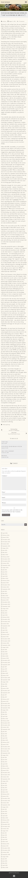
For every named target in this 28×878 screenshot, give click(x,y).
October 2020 (6, 643)
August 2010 (5, 856)
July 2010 (5, 859)
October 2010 (6, 852)
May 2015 (5, 736)
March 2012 (5, 818)
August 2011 (5, 831)
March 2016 (5, 718)
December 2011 (6, 824)
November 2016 (6, 705)
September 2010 (6, 854)
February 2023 (6, 598)
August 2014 (5, 755)
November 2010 (6, 850)
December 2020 (6, 638)
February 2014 (6, 768)
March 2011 (5, 841)
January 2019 (6, 675)
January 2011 (5, 846)
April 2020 (5, 654)
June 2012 (5, 811)
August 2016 (5, 710)
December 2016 (6, 703)
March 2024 (5, 578)
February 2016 (6, 720)
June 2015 (5, 733)
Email (4, 497)
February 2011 (6, 843)
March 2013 (5, 792)
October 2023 (6, 587)
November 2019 (6, 662)
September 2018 (6, 679)
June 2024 (5, 572)
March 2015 (5, 740)
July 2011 (5, 833)
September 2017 (6, 692)
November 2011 (6, 826)
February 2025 (6, 557)
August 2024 (5, 567)
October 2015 (6, 727)
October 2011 (6, 828)
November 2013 (6, 774)
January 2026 (6, 537)
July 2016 (5, 712)
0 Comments (21, 21)
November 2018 (6, 677)
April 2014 (5, 764)
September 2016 (6, 708)
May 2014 (5, 761)
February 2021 (6, 634)
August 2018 (5, 682)
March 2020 (5, 656)
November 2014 (6, 749)
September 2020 (6, 645)
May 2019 (5, 671)
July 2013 (5, 783)
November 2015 (6, 725)
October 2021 (6, 623)
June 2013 (5, 785)
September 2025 (6, 546)
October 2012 (6, 802)
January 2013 (6, 796)
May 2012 (5, 813)
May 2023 (5, 593)
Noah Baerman (5, 2)
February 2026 (6, 535)
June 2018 (5, 684)
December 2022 (6, 602)
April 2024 (5, 576)
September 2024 (6, 565)
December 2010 (6, 848)
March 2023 (5, 595)
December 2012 (6, 798)
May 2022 (5, 613)
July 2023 (5, 591)
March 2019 (5, 673)
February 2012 (6, 820)
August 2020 (5, 647)
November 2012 (6, 800)
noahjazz (4, 21)
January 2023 (6, 600)
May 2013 (5, 787)
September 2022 (6, 606)
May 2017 (5, 697)
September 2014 (6, 753)
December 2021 (6, 619)
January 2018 (6, 688)
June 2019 (5, 669)
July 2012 (5, 809)
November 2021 (6, 621)
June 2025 (5, 550)
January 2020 (6, 658)
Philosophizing (6, 424)
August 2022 (5, 608)
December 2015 (6, 723)
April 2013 (5, 790)
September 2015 (6, 729)
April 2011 (5, 839)
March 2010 (5, 867)
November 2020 (6, 641)
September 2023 (6, 589)
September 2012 (6, 805)
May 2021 (5, 628)
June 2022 (5, 610)
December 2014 (6, 746)
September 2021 (6, 626)
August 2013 (5, 781)
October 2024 (6, 563)
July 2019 (5, 667)
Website (4, 502)
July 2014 (5, 757)
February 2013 (6, 794)
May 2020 (5, 651)
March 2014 (5, 766)
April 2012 (5, 815)
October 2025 (6, 544)
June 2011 (5, 835)
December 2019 (6, 660)
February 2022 (6, 617)
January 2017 (6, 701)
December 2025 (6, 539)
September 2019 (6, 664)
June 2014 (5, 759)
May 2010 (5, 863)
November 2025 (6, 541)
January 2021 (6, 636)
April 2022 (5, 615)
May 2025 (5, 552)
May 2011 (5, 837)
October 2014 (6, 751)
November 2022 (6, 604)
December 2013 (6, 772)
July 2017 (5, 695)
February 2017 (6, 699)
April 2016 (5, 716)
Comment (5, 475)
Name (4, 492)
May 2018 (5, 686)
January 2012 (6, 822)
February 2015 (6, 742)
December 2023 (6, 585)
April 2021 (5, 630)
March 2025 (5, 554)
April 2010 (5, 865)
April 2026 (5, 533)
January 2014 (6, 770)
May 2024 (5, 574)
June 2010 (5, 861)
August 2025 (5, 548)
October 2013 (6, 777)
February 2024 (6, 580)
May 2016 (5, 714)
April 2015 (5, 738)
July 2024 (5, 569)
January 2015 (6, 744)
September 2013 (6, 779)
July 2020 (5, 649)
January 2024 (6, 582)
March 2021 (5, 632)
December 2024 (6, 559)
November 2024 (6, 561)
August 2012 (5, 807)
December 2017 (6, 690)
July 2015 (5, 731)
